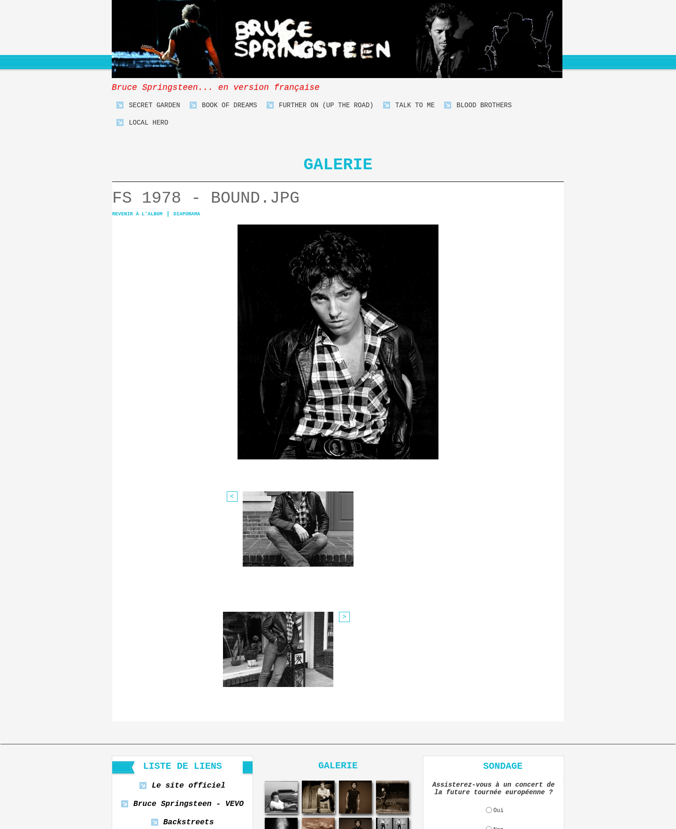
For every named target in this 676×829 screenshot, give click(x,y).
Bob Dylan (188, 670)
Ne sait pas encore (498, 665)
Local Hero (142, 123)
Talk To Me (409, 106)
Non (498, 645)
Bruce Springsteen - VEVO (188, 618)
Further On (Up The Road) (320, 106)
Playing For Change (188, 652)
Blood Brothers (478, 106)
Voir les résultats (497, 684)
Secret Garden (148, 106)
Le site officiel (188, 600)
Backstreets (189, 635)
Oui (498, 626)
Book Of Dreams (223, 106)
